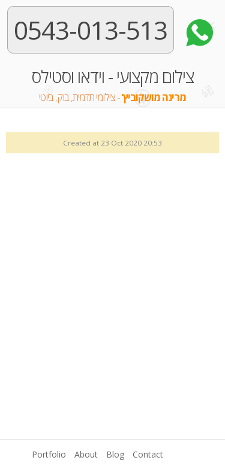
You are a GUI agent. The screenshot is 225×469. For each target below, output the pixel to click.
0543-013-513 (90, 30)
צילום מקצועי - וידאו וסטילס (112, 86)
